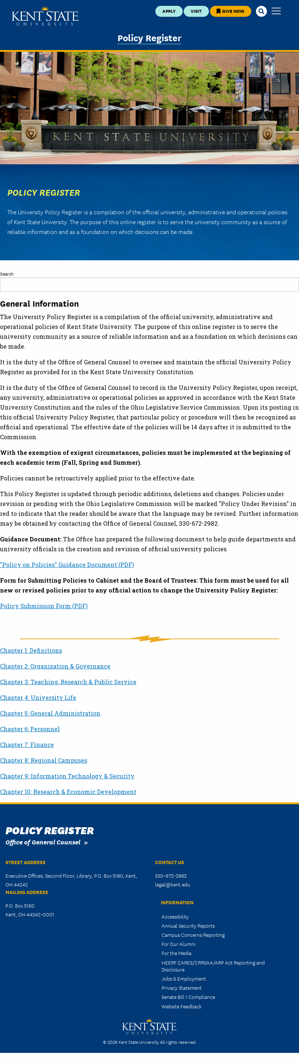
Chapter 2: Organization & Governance (55, 666)
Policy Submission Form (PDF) (44, 606)
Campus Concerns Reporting (193, 935)
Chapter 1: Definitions (31, 650)
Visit (196, 11)
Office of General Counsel (42, 841)
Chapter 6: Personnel (30, 729)
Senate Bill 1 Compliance (188, 997)
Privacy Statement (182, 988)
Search (6, 273)
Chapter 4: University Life (38, 697)
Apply (169, 11)
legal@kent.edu (172, 884)
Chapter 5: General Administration (50, 713)
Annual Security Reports (188, 925)
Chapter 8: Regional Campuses (43, 760)
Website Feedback (182, 1006)
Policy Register (149, 37)
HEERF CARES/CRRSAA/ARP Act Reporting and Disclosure (213, 965)
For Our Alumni (178, 944)
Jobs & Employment (184, 978)
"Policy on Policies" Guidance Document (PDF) (67, 564)
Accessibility (175, 916)
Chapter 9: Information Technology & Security (67, 776)
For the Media (176, 953)
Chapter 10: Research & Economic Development (68, 791)
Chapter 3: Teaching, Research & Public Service (68, 682)
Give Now (230, 11)
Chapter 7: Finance (27, 744)
